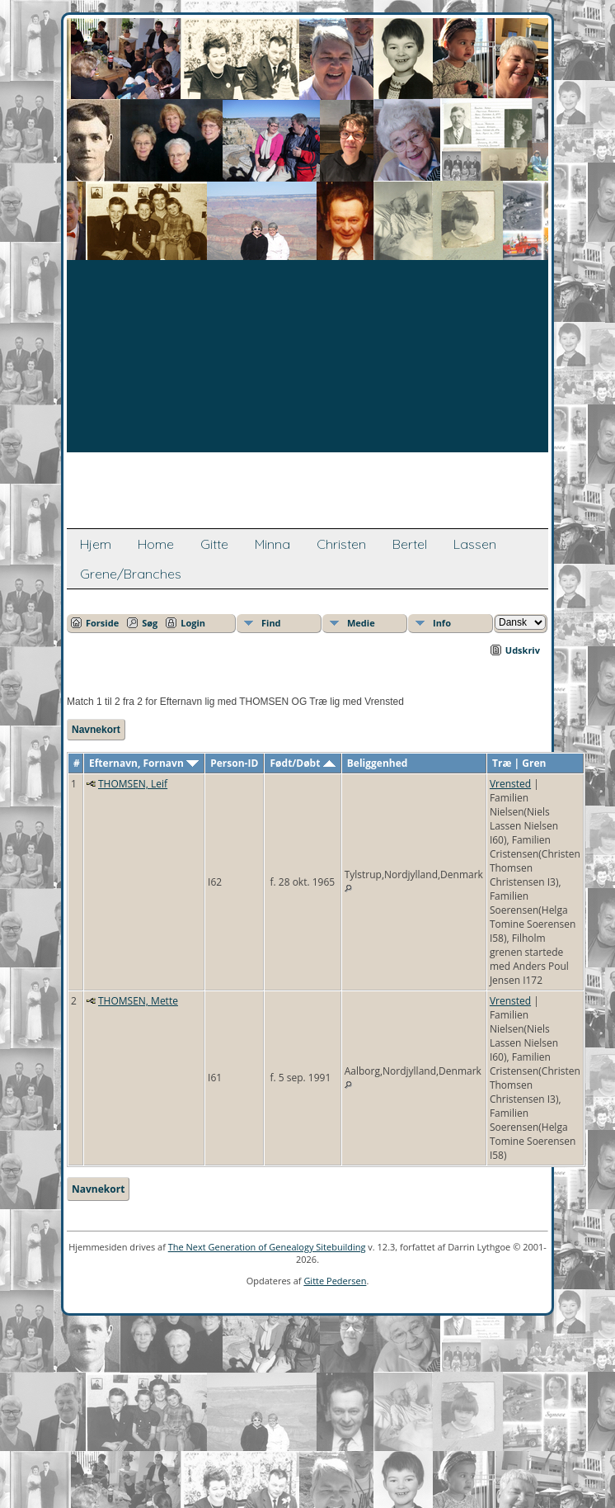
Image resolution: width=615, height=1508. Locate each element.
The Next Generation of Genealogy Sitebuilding (267, 1247)
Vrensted (510, 784)
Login (193, 623)
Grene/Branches (130, 573)
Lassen (474, 544)
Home (156, 544)
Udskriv (522, 650)
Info (442, 623)
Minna (272, 544)
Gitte (214, 544)
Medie (361, 623)
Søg (149, 623)
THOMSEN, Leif (132, 784)
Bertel (409, 544)
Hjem (95, 544)
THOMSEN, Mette (138, 1001)
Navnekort (96, 729)
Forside (102, 623)
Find (271, 623)
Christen (341, 544)
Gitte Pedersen (334, 1280)
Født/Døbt (303, 763)
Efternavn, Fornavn (144, 763)
